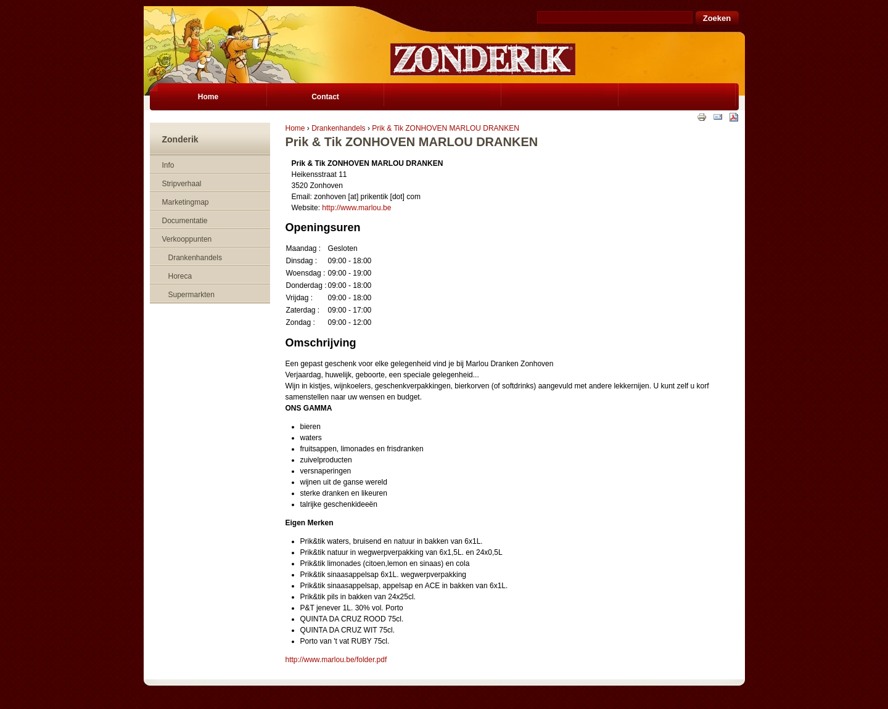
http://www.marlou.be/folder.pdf (336, 659)
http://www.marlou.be (356, 207)
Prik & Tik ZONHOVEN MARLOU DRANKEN (445, 128)
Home (295, 128)
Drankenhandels (338, 128)
